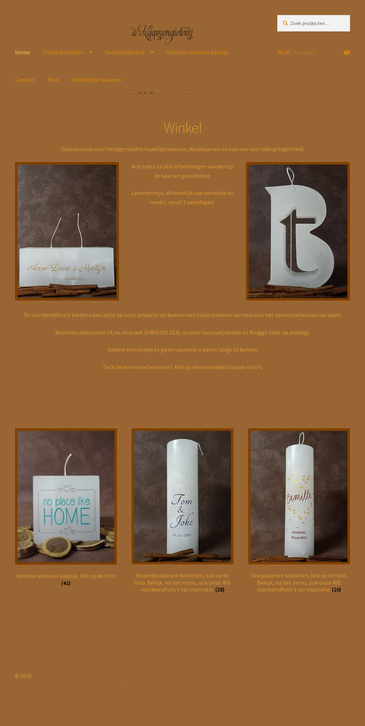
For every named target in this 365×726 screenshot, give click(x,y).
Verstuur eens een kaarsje (197, 52)
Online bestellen (62, 52)
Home (22, 52)
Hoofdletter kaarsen (96, 79)
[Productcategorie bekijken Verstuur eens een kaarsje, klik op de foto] (66, 507)
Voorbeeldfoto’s (125, 52)
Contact (25, 79)
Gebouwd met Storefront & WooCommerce (67, 685)
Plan (53, 79)
